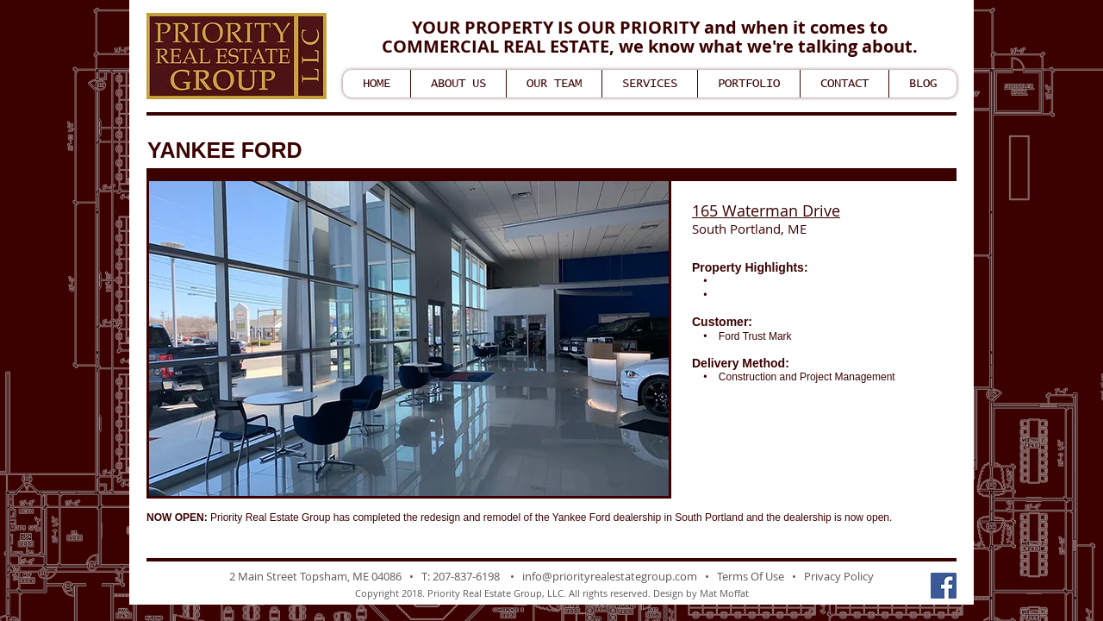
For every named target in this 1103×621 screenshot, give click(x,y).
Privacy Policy (839, 576)
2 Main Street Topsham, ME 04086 (315, 576)
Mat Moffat (724, 592)
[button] (408, 339)
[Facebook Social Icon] (944, 586)
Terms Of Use (750, 576)
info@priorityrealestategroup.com (609, 576)
